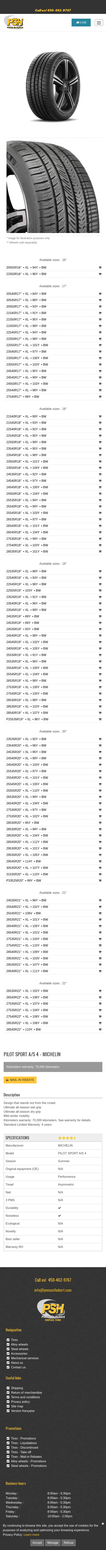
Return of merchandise (24, 1392)
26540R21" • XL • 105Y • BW (26, 926)
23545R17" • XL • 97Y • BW (25, 351)
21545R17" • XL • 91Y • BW (25, 313)
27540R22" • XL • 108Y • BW (26, 1016)
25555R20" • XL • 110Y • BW (26, 790)
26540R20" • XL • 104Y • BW (26, 803)
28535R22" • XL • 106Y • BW (26, 1023)
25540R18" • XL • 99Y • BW (25, 506)
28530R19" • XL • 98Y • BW (25, 700)
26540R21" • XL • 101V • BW (26, 932)
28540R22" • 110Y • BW (23, 1029)
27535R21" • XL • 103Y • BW (26, 939)
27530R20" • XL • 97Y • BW (25, 809)
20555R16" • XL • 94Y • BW (25, 267)
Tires (12, 1340)
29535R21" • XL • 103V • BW (26, 958)
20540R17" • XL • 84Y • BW (25, 293)
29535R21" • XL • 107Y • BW (26, 964)
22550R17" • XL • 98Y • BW (25, 338)
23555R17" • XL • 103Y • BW (26, 364)
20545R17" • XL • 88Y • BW (25, 300)
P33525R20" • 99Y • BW (23, 880)
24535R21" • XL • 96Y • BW (25, 900)
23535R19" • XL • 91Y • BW (25, 597)
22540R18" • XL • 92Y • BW (25, 429)
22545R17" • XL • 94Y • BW (25, 332)
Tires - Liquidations (22, 1443)
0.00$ (81, 22)
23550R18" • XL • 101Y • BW (26, 461)
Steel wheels (18, 1349)
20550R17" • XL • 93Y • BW (25, 306)
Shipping (15, 1388)
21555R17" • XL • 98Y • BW (25, 326)
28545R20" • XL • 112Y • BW (26, 842)
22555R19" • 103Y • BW (23, 590)
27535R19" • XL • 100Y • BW (26, 687)
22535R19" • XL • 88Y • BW (25, 571)
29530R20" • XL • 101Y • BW (26, 848)
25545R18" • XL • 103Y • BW (26, 513)
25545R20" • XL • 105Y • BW (26, 784)
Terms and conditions (23, 1397)
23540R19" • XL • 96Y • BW (25, 603)
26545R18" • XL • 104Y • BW (26, 532)
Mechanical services (23, 1358)
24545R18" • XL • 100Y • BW (26, 487)
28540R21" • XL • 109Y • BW (26, 952)
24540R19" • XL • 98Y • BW (25, 635)
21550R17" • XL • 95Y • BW (25, 319)
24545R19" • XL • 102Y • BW (26, 642)
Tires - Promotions (21, 1438)
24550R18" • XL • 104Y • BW (26, 493)
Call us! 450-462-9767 (53, 10)
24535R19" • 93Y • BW (22, 629)
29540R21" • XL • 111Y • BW (26, 971)
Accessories (17, 1353)
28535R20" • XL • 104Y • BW (26, 835)
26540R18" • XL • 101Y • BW (26, 525)
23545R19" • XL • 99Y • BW (25, 610)
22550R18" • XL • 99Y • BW (25, 442)
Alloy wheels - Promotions (26, 1461)
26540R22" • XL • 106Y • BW (26, 997)
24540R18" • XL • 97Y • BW (25, 480)
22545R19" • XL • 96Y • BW (25, 584)
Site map (15, 1406)
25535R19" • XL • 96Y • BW (25, 661)
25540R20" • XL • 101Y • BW (26, 777)
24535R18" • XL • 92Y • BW (25, 474)
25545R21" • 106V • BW (23, 913)
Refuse (68, 1542)
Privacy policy (18, 1401)
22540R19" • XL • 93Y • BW (25, 577)
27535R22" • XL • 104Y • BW (26, 1010)
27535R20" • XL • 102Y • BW (26, 816)
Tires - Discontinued (22, 1447)
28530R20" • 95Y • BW (22, 822)
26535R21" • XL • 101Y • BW (26, 919)
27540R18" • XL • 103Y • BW (26, 545)
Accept (37, 1542)
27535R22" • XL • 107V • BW (26, 1003)
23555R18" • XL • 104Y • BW (26, 467)
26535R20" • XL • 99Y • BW (25, 796)
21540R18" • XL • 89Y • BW (25, 416)
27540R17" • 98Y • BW (22, 396)
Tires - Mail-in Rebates (24, 1456)
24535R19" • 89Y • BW (22, 616)
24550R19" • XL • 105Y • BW (26, 648)
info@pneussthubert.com (53, 1290)
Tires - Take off (19, 1452)
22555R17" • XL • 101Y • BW (26, 345)
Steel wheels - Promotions (27, 1465)
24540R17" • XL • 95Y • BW (25, 371)
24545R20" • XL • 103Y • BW (26, 764)
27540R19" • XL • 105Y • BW (26, 693)
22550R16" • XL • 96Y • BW (25, 274)
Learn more (31, 1534)
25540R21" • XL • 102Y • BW (26, 906)
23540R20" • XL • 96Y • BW (25, 745)
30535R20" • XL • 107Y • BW (26, 867)
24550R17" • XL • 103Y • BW (26, 383)
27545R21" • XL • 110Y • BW (26, 945)
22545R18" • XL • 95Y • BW (25, 435)
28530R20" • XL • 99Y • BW (25, 829)
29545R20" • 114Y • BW (23, 861)
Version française (21, 1410)
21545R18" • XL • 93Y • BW (25, 422)
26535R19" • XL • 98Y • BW (25, 680)
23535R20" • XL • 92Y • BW (25, 739)
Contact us (16, 1367)
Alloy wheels (17, 1344)
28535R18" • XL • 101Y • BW (26, 551)
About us (15, 1362)
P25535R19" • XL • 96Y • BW (26, 719)
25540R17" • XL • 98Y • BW (25, 390)
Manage (52, 1542)
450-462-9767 (59, 1279)
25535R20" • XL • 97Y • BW (25, 771)
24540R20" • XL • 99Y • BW (25, 758)
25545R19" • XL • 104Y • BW (26, 674)
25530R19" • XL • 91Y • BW (25, 655)
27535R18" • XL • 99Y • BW (25, 538)
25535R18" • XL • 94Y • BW (25, 500)
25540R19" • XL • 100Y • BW (26, 668)
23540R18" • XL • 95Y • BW (25, 448)
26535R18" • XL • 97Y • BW (25, 519)
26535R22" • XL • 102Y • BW (26, 991)
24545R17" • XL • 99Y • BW (25, 377)
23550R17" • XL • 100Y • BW (26, 358)
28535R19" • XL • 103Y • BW (26, 706)
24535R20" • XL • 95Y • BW (25, 752)
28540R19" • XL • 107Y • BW (26, 712)
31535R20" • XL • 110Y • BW (26, 874)
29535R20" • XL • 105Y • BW (26, 855)
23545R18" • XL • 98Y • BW (25, 455)
